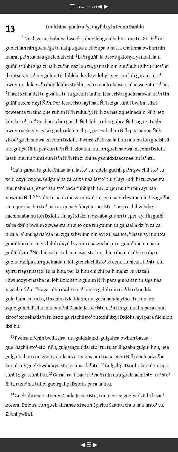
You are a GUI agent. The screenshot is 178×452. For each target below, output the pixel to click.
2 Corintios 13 (87, 7)
